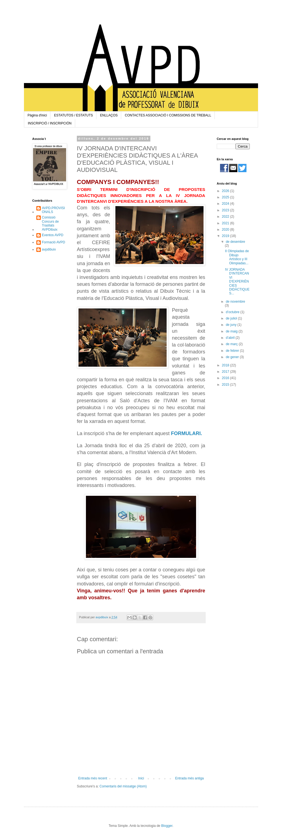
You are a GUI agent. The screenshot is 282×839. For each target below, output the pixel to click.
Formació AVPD (53, 242)
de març (232, 344)
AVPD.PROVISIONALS (53, 210)
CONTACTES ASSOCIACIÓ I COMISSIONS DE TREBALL (168, 115)
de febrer (233, 351)
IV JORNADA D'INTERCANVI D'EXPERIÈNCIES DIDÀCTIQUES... (237, 281)
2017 (226, 372)
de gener (233, 357)
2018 (226, 365)
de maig (232, 331)
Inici (141, 778)
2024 (226, 204)
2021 (226, 223)
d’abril (230, 338)
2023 (226, 210)
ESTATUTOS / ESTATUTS (73, 115)
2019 (226, 236)
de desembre (235, 242)
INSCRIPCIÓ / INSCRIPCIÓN (50, 123)
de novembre (235, 301)
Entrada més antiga (189, 778)
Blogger (166, 826)
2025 (226, 197)
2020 (226, 229)
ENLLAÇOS (109, 115)
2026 (226, 191)
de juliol (232, 318)
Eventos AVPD (52, 235)
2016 (226, 378)
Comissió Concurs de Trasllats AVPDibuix (50, 223)
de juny (231, 325)
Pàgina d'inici (37, 115)
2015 (226, 385)
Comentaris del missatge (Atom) (123, 786)
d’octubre (233, 312)
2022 (226, 217)
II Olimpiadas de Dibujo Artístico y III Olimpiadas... (237, 257)
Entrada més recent (92, 778)
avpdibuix (49, 249)
